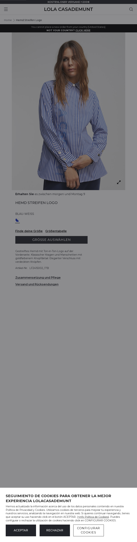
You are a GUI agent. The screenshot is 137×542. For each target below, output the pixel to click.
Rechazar (54, 530)
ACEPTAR (21, 530)
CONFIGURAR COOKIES (88, 530)
